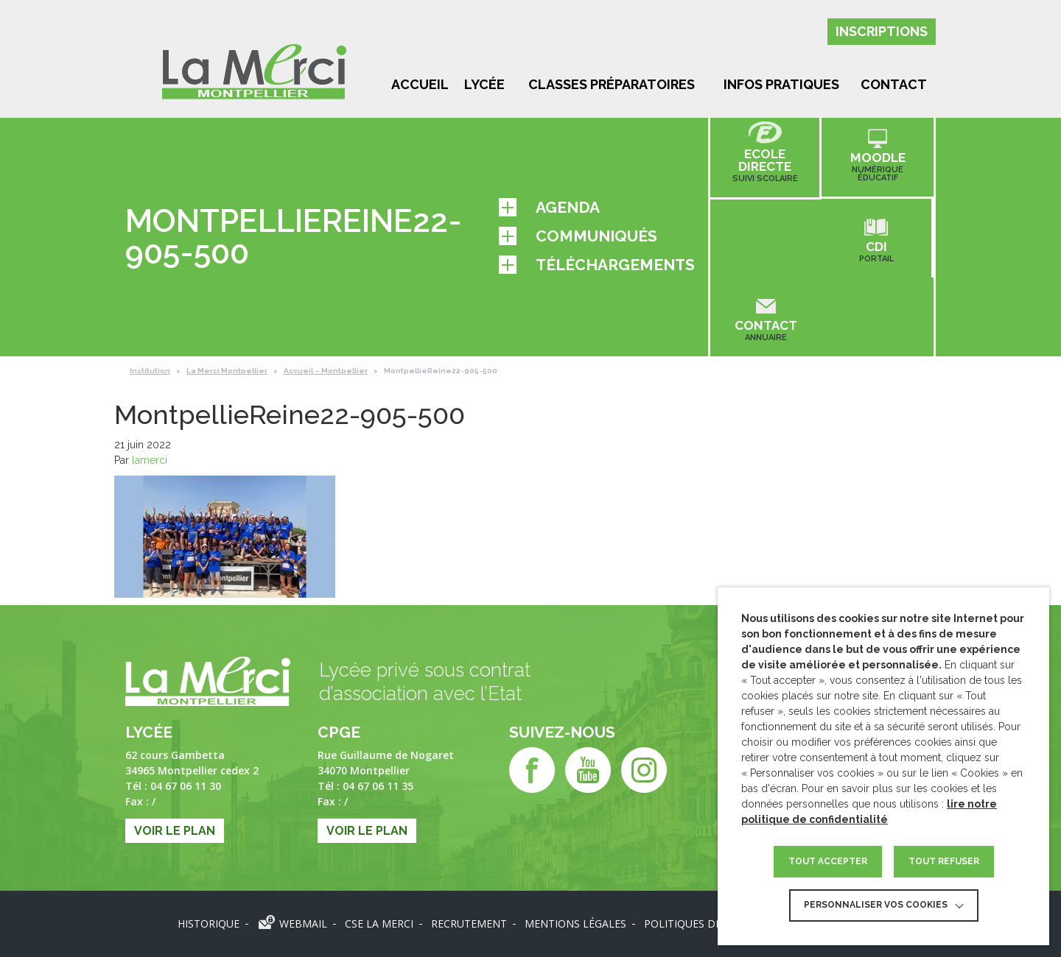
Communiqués (578, 236)
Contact (894, 84)
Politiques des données (712, 923)
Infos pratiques (781, 84)
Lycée (484, 84)
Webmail (303, 923)
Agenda (549, 208)
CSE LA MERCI (379, 923)
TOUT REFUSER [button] (943, 861)
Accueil (420, 84)
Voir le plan (174, 831)
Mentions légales (575, 923)
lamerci (149, 460)
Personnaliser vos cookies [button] (876, 905)
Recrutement (469, 923)
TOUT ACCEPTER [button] (827, 861)
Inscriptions (882, 31)
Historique (208, 923)
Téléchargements (597, 265)
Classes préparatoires (611, 84)
